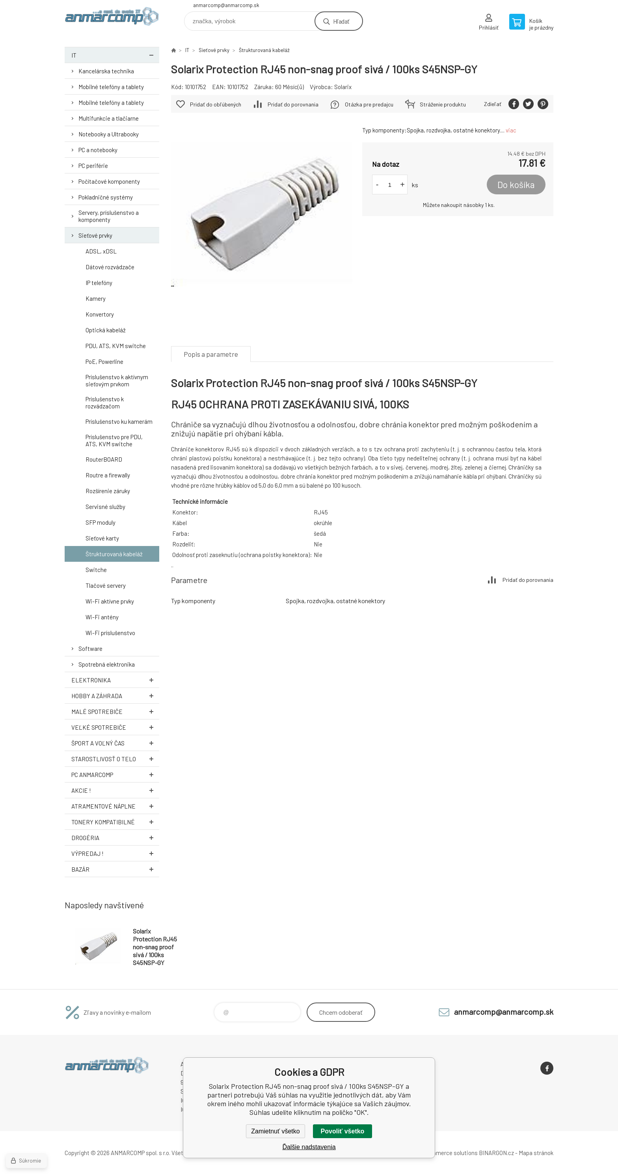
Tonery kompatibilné (115, 821)
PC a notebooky (97, 149)
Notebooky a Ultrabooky (108, 134)
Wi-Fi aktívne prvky (110, 601)
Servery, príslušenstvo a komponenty (108, 216)
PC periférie (93, 165)
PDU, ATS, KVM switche (116, 345)
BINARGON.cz (496, 1152)
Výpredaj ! (115, 853)
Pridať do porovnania (293, 104)
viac (511, 130)
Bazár (115, 869)
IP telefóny (99, 282)
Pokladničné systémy (105, 197)
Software (90, 648)
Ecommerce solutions (449, 1152)
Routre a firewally (108, 475)
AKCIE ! (115, 790)
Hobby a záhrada (115, 695)
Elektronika (115, 680)
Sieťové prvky (95, 235)
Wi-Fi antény (102, 617)
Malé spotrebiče (115, 711)
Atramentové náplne (115, 806)
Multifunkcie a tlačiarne (108, 118)
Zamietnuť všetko (275, 1131)
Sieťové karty (102, 538)
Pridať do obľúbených (215, 104)
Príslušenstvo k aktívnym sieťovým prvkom (117, 380)
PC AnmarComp (115, 774)
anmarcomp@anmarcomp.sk (226, 5)
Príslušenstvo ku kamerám (119, 421)
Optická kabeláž (106, 330)
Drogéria (115, 837)
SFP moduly (100, 522)
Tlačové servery (106, 585)
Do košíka (516, 184)
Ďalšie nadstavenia (308, 1147)
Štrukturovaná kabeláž (114, 553)
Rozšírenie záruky (108, 490)
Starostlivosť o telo (115, 758)
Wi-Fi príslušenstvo (110, 632)
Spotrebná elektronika (106, 664)
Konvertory (100, 314)
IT (115, 55)
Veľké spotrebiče (115, 727)
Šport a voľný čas (115, 743)
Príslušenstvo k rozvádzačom (105, 402)
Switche (96, 569)
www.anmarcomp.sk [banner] (112, 18)
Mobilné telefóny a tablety (111, 86)
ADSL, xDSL (101, 251)
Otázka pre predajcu (369, 104)
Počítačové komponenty (109, 181)
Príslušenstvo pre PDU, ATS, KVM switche (114, 440)
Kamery (96, 298)
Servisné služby (105, 506)
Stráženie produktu (443, 104)
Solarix (343, 86)
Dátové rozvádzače (110, 266)
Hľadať (341, 21)
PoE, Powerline (104, 361)
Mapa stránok (536, 1152)
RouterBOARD (104, 459)
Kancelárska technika (106, 71)
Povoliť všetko (343, 1131)
